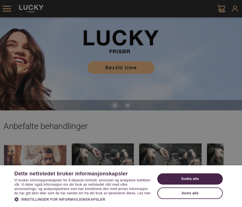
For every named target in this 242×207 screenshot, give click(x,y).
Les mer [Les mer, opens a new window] (144, 193)
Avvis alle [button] (190, 193)
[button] (82, 199)
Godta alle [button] (190, 179)
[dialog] (121, 103)
